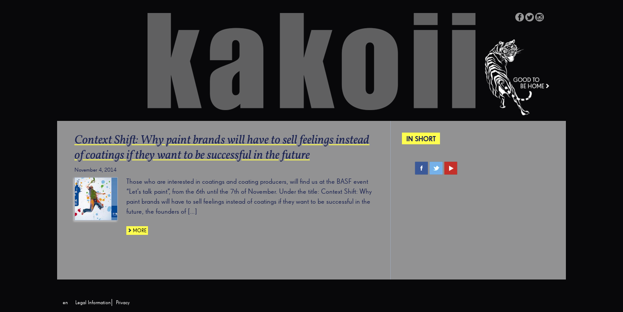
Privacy (123, 303)
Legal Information (93, 303)
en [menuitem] (65, 303)
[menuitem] (65, 303)
